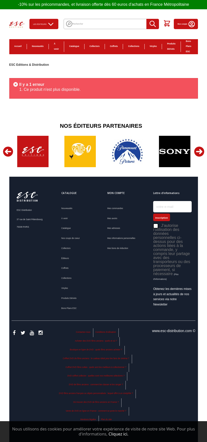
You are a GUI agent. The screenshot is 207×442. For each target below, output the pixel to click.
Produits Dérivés (171, 46)
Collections (133, 46)
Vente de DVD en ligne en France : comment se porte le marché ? (96, 411)
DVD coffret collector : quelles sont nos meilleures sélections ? (96, 376)
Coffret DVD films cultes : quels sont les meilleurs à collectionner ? (96, 367)
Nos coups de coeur (70, 238)
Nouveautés (38, 46)
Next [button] (199, 152)
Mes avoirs (112, 218)
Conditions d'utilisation (106, 332)
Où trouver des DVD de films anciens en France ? (96, 402)
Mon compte (186, 24)
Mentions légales (88, 419)
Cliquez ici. (118, 434)
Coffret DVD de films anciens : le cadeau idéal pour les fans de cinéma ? (96, 358)
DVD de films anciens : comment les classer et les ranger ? (96, 385)
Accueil (18, 46)
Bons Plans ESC (188, 46)
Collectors (95, 46)
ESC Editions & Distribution (29, 65)
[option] (33, 151)
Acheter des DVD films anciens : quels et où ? (96, 341)
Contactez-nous (83, 332)
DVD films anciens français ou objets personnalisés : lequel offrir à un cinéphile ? (96, 393)
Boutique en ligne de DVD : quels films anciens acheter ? (96, 350)
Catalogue (74, 46)
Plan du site (106, 419)
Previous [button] (8, 152)
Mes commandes (115, 208)
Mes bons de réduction (117, 248)
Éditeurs (65, 258)
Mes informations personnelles (121, 238)
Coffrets (114, 46)
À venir (56, 46)
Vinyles (153, 46)
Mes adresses (113, 228)
